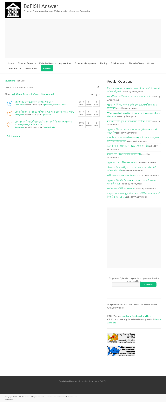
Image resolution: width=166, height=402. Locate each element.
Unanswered (47, 94)
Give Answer (31, 68)
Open (19, 94)
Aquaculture (65, 63)
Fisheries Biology (47, 63)
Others (150, 63)
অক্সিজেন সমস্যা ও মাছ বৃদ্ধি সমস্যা (122, 175)
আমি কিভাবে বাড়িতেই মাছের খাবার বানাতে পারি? (129, 96)
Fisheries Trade (136, 63)
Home (11, 63)
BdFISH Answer (41, 6)
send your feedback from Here (136, 316)
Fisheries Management (86, 63)
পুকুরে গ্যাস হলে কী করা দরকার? (121, 162)
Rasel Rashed (20, 105)
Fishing (103, 63)
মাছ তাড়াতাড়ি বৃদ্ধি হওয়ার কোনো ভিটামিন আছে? (129, 121)
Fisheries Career (59, 105)
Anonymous (19, 114)
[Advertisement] (83, 38)
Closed (36, 94)
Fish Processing (118, 63)
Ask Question (15, 68)
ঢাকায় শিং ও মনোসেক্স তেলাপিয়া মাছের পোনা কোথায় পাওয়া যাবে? (44, 111)
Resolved (27, 94)
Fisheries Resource (27, 63)
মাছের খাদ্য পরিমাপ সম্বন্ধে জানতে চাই (124, 154)
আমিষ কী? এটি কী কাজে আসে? (121, 188)
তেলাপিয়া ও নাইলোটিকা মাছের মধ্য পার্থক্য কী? (128, 145)
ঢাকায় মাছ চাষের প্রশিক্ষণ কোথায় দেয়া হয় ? (33, 101)
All (13, 94)
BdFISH (47, 68)
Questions (10, 80)
